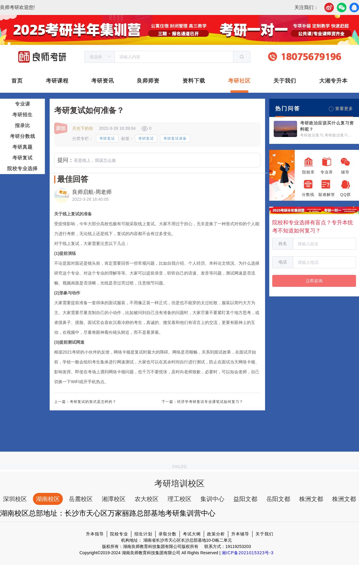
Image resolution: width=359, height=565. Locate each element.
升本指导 (95, 534)
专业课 (22, 103)
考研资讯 (102, 81)
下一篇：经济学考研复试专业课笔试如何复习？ (202, 402)
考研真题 (22, 147)
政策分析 (216, 534)
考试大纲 (192, 534)
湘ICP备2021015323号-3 (248, 552)
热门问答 (287, 109)
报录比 (22, 125)
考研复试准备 (175, 138)
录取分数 (168, 534)
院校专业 (119, 534)
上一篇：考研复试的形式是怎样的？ (85, 402)
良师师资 (148, 81)
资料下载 (193, 81)
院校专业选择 (22, 168)
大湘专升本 (333, 81)
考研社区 (239, 81)
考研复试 (22, 157)
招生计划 (143, 534)
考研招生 (22, 114)
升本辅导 (240, 534)
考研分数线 (22, 136)
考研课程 (57, 81)
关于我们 (284, 81)
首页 (17, 81)
